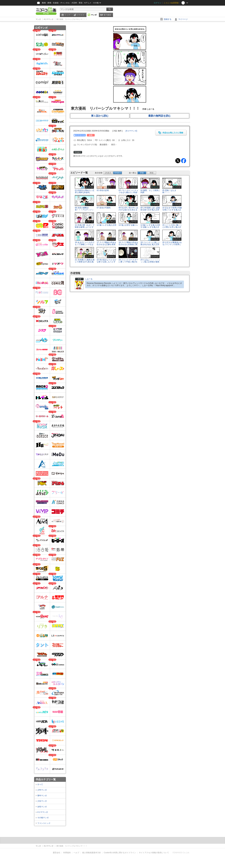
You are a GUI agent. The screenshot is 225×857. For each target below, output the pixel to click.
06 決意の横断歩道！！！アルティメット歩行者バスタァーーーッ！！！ (84, 211)
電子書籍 (107, 15)
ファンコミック (43, 823)
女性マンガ (42, 807)
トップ (67, 15)
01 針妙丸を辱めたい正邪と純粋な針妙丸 (84, 191)
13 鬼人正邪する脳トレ (128, 225)
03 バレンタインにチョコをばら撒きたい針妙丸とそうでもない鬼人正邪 (128, 193)
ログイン (157, 3)
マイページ (183, 19)
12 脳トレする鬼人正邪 (106, 225)
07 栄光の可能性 (104, 208)
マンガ (94, 15)
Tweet (177, 160)
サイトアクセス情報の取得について (154, 853)
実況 (80, 3)
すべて (40, 784)
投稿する (167, 19)
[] (131, 131)
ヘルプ (76, 853)
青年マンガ (42, 795)
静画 (49, 3)
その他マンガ (43, 818)
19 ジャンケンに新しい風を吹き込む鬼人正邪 (150, 243)
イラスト (80, 15)
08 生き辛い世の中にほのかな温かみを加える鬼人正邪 (128, 210)
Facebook (183, 160)
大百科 (74, 3)
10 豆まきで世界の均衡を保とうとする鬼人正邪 (172, 210)
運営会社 (56, 853)
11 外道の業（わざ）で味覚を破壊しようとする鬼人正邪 (84, 227)
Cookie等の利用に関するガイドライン (120, 853)
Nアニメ (87, 3)
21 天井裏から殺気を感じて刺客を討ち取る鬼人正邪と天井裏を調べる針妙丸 (84, 263)
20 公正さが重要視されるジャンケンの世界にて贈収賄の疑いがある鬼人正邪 (172, 245)
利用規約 (67, 853)
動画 (44, 3)
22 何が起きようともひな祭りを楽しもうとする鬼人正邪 (106, 262)
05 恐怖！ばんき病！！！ (169, 191)
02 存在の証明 (103, 190)
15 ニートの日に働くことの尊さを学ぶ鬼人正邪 (172, 227)
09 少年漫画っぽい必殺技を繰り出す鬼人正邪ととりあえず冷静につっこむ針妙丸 (150, 211)
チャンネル (65, 3)
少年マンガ (42, 790)
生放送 (56, 3)
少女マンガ (42, 801)
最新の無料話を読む (159, 115)
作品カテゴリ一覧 (46, 779)
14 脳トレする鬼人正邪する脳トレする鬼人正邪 (150, 227)
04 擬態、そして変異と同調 (150, 191)
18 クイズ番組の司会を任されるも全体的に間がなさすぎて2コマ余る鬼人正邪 (128, 245)
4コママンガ (42, 812)
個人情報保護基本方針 (91, 853)
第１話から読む (100, 115)
